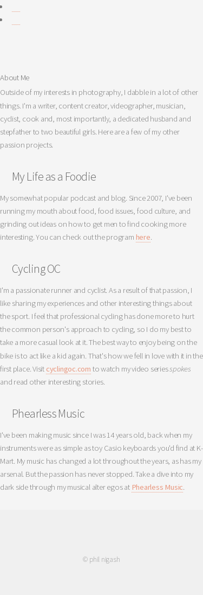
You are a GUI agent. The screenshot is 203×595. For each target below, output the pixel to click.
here (143, 237)
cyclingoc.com (68, 369)
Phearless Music (158, 487)
